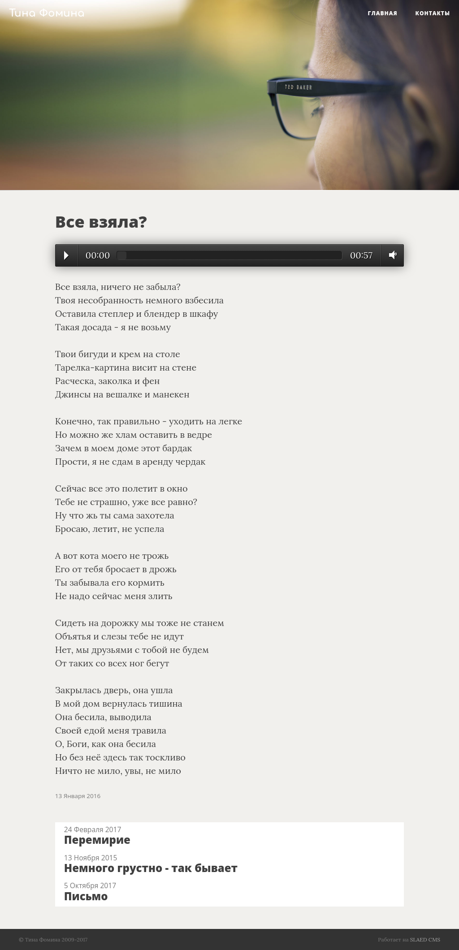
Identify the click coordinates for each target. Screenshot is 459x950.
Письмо (86, 896)
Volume (390, 255)
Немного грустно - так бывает (151, 867)
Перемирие (97, 839)
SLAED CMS (425, 939)
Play (66, 255)
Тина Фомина (47, 13)
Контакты (433, 13)
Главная (383, 13)
